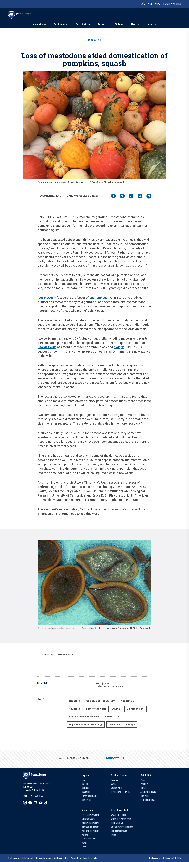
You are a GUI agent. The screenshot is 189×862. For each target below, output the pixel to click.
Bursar (113, 784)
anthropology (98, 298)
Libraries (144, 788)
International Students (90, 823)
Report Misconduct (119, 831)
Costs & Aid (81, 24)
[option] (33, 795)
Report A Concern (172, 4)
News (133, 24)
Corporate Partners (148, 800)
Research (102, 24)
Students (74, 708)
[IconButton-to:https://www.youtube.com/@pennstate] (41, 803)
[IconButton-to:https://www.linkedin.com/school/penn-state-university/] (35, 803)
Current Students (89, 819)
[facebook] (113, 196)
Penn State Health (89, 796)
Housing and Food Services (122, 792)
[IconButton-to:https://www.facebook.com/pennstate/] (30, 803)
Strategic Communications (122, 827)
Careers (85, 784)
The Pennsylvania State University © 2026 (165, 858)
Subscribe (114, 758)
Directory (144, 784)
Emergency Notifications (121, 819)
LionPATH (144, 796)
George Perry (47, 347)
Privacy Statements (43, 858)
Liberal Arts (112, 716)
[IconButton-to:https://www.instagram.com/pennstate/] (25, 803)
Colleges (85, 788)
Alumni (116, 708)
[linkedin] (131, 196)
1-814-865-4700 (36, 796)
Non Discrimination (61, 858)
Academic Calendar (148, 792)
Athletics (119, 24)
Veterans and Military (90, 831)
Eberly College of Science (84, 716)
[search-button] (143, 4)
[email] (140, 196)
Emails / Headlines (118, 815)
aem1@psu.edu (104, 683)
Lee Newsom (47, 298)
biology (119, 347)
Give (150, 4)
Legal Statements (90, 858)
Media (84, 846)
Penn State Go (117, 823)
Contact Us (86, 800)
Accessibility (76, 858)
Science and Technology (100, 701)
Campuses (86, 792)
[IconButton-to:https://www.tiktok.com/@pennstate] (46, 803)
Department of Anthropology (85, 724)
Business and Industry (90, 827)
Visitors (85, 835)
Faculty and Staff (96, 708)
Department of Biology (122, 724)
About (150, 24)
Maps (142, 780)
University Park (135, 708)
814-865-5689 (115, 686)
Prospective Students (91, 815)
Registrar (115, 780)
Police (113, 835)
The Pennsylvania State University (21, 858)
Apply (158, 4)
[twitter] (122, 196)
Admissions (59, 24)
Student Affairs (117, 788)
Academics (38, 24)
